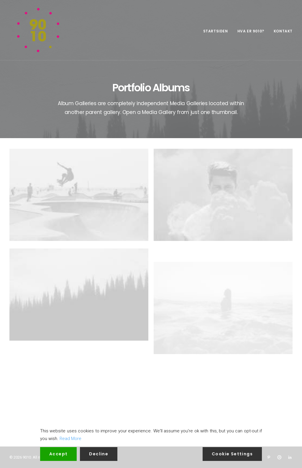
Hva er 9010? (250, 31)
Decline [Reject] (98, 454)
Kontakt (283, 31)
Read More (70, 438)
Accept (58, 454)
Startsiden (215, 31)
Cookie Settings (232, 454)
